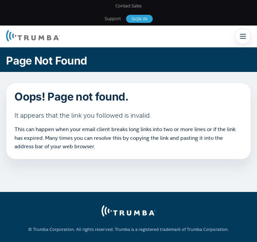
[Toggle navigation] (243, 36)
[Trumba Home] (33, 36)
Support (113, 18)
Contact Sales (128, 6)
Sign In (139, 19)
